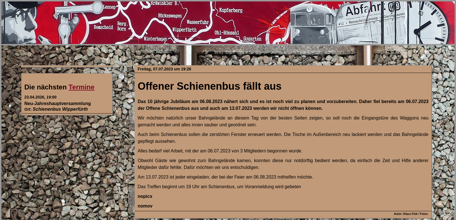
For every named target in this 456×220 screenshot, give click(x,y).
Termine (82, 87)
